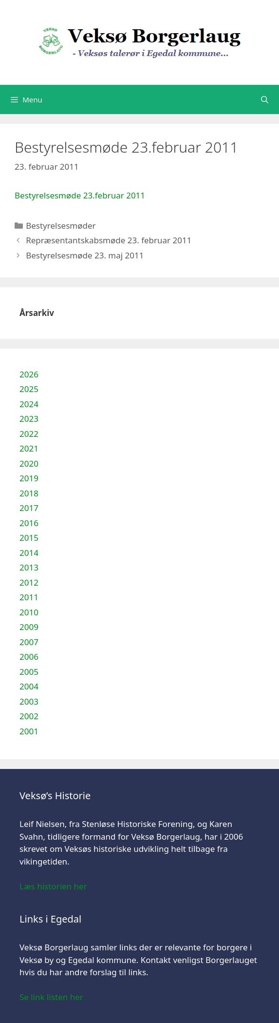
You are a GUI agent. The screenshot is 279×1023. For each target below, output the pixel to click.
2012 (28, 582)
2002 (28, 716)
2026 (28, 374)
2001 (28, 731)
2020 (28, 463)
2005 (28, 671)
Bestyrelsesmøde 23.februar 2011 (80, 195)
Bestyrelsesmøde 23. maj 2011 (85, 255)
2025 (28, 388)
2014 (28, 552)
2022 (28, 433)
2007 (28, 642)
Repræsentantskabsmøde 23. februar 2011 (108, 240)
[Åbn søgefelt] (264, 99)
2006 (28, 656)
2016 (28, 523)
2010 (28, 612)
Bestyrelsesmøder (60, 225)
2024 (28, 404)
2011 (28, 597)
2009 (28, 626)
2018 (28, 493)
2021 (28, 448)
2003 (28, 701)
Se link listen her (51, 997)
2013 (28, 567)
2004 (28, 686)
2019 (28, 478)
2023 (28, 418)
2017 (28, 507)
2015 (28, 537)
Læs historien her (53, 886)
